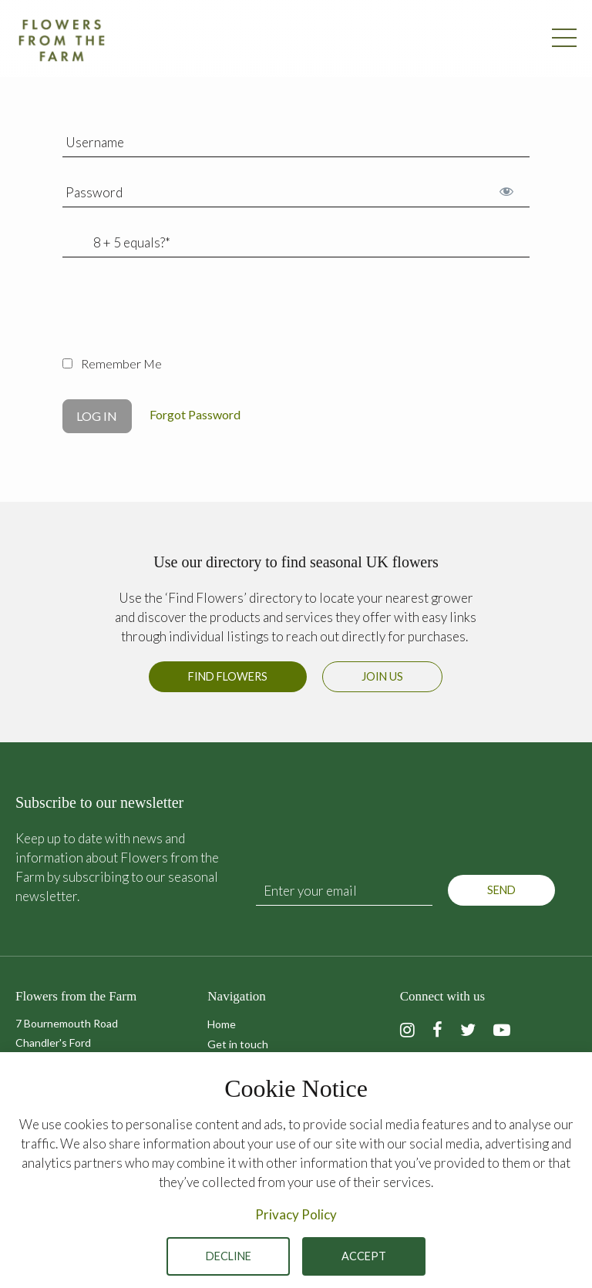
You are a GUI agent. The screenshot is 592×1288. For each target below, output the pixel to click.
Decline (228, 1256)
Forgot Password (195, 414)
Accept (363, 1256)
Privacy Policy (296, 1214)
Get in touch (237, 1044)
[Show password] (506, 191)
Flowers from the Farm (61, 40)
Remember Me (112, 363)
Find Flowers (227, 676)
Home (221, 1024)
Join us (382, 676)
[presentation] (179, 315)
